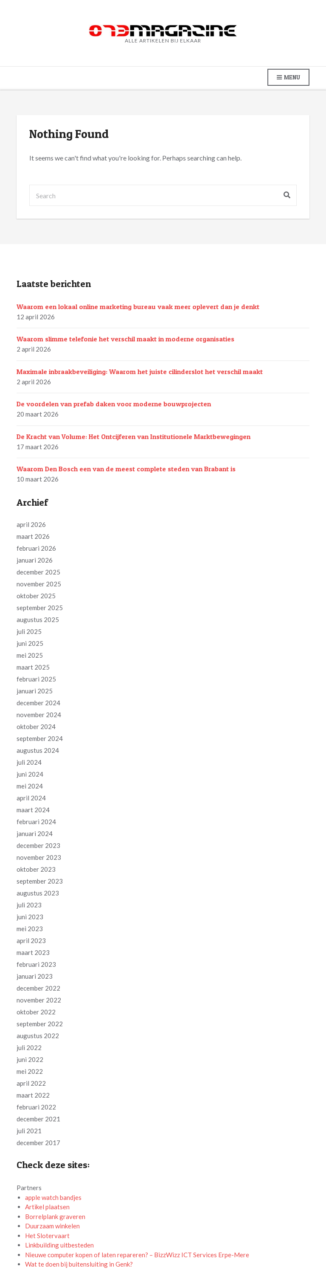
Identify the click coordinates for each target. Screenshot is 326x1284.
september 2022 (40, 1024)
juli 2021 (29, 1131)
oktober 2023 (36, 869)
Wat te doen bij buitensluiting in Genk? (79, 1264)
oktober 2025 (36, 596)
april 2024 (31, 798)
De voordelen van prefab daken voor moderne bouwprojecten (114, 404)
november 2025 (39, 584)
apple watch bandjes (53, 1197)
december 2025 (38, 572)
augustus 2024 (38, 750)
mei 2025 (30, 655)
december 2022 (38, 988)
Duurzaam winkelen (52, 1226)
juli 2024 (29, 762)
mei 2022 (30, 1071)
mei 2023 (30, 928)
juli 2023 (29, 905)
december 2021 (38, 1119)
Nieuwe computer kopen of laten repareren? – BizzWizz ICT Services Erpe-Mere (137, 1255)
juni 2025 (30, 643)
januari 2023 (35, 976)
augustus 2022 (38, 1035)
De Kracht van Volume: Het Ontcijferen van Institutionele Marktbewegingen (133, 436)
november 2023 (39, 857)
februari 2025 (36, 679)
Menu (288, 77)
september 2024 (40, 738)
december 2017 (38, 1142)
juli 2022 (29, 1047)
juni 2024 (30, 774)
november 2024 (39, 714)
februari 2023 (36, 964)
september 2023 (40, 881)
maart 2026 (33, 536)
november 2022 (39, 1000)
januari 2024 (35, 833)
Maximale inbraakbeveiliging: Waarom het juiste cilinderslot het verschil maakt (140, 371)
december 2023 (38, 845)
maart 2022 (33, 1095)
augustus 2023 (38, 893)
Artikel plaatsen (47, 1207)
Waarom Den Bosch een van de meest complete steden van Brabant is (126, 469)
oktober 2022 (36, 1012)
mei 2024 (30, 786)
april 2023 (31, 940)
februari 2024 (36, 821)
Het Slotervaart (47, 1235)
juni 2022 (30, 1059)
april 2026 (31, 524)
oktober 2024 (36, 726)
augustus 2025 (38, 619)
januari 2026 (35, 560)
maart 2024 (33, 810)
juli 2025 (29, 631)
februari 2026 (36, 548)
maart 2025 (33, 667)
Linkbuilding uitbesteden (59, 1245)
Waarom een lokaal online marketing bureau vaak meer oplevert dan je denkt (138, 306)
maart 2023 (33, 952)
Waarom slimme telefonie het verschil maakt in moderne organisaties (125, 339)
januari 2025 (35, 691)
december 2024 (38, 703)
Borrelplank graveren (55, 1216)
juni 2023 (30, 917)
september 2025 (40, 607)
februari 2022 (36, 1107)
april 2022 (31, 1083)
